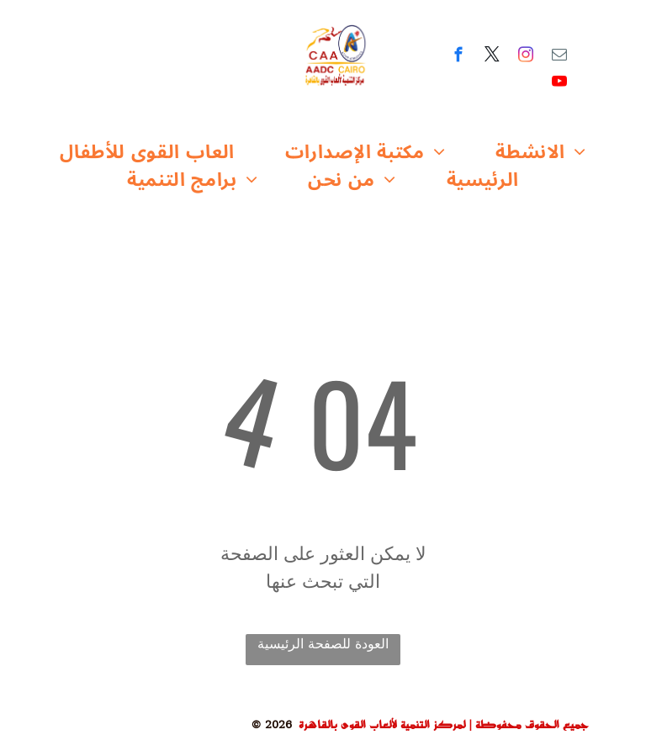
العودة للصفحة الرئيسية (323, 644)
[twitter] (492, 57)
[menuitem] (147, 153)
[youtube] (559, 84)
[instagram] (526, 57)
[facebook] (458, 57)
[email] (559, 57)
